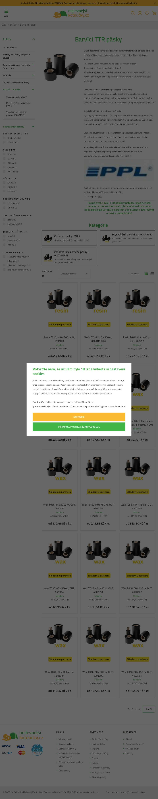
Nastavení (79, 416)
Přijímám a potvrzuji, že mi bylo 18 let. (79, 426)
